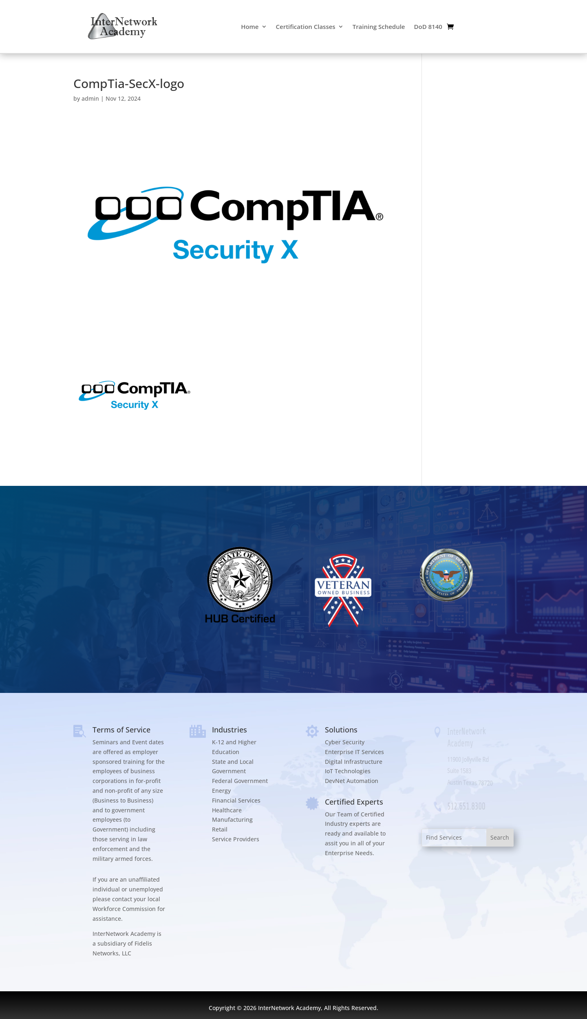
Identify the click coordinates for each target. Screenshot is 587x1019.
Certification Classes (305, 26)
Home (249, 26)
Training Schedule (379, 26)
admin (90, 98)
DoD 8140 (428, 26)
